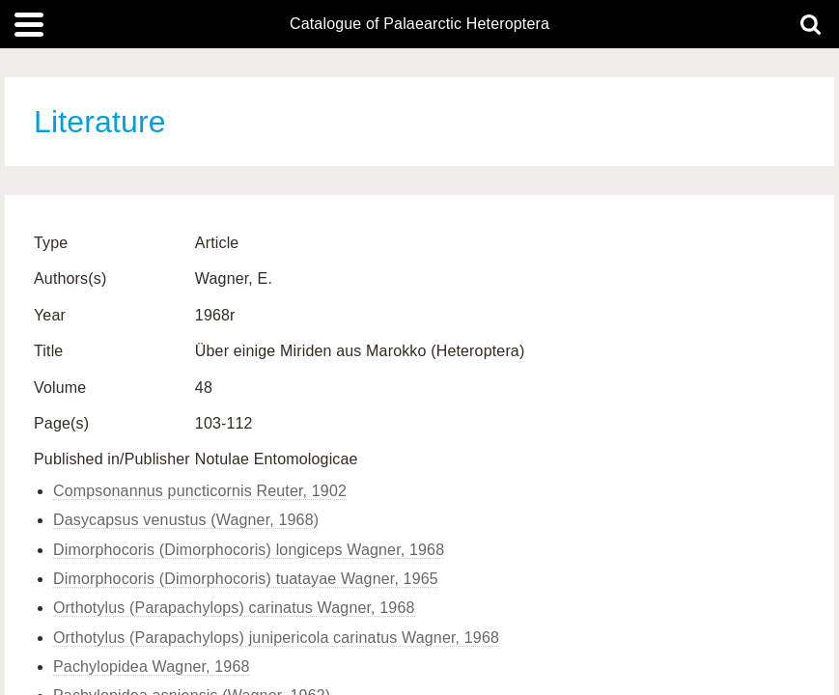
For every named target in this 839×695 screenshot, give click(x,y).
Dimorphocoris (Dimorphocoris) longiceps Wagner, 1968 (248, 550)
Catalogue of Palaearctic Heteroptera (419, 24)
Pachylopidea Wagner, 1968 (151, 666)
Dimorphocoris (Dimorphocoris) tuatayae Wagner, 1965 (245, 578)
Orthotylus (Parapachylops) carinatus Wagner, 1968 (234, 607)
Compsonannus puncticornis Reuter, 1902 (200, 491)
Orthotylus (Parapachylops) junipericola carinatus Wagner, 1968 (276, 637)
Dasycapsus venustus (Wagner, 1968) (186, 520)
